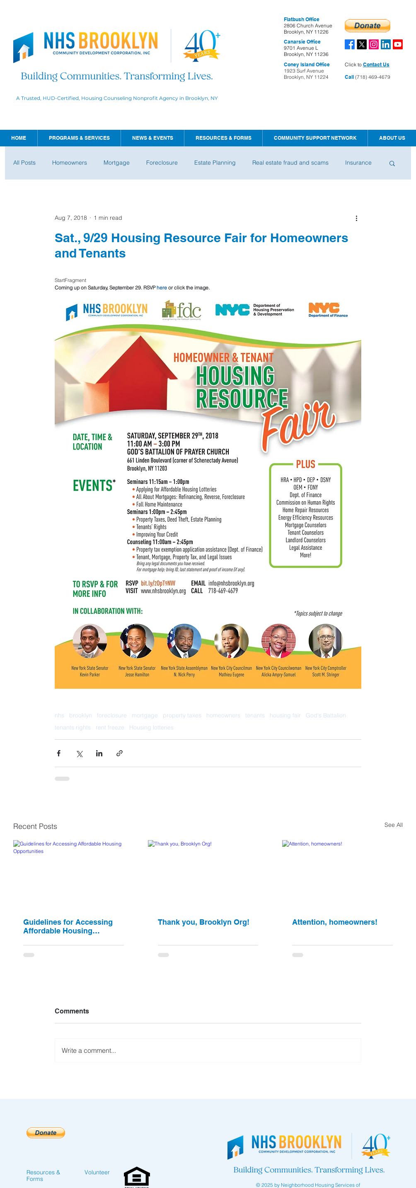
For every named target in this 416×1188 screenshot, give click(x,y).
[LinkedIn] (386, 44)
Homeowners (69, 162)
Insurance (358, 162)
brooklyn (80, 715)
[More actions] (356, 218)
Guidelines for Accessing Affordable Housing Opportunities (68, 926)
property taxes (182, 715)
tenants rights (73, 727)
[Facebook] (350, 44)
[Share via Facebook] (59, 753)
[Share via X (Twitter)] (79, 753)
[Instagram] (374, 44)
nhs (59, 715)
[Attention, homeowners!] (342, 874)
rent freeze (110, 727)
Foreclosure (162, 162)
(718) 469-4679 (372, 77)
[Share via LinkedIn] (99, 753)
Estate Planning (215, 162)
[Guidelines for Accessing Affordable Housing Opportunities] (73, 874)
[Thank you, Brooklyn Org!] (208, 874)
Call (349, 77)
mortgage (145, 715)
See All (394, 824)
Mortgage (117, 162)
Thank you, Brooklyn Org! (203, 922)
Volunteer (97, 1172)
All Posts (24, 162)
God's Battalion (326, 715)
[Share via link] (119, 753)
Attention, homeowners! (334, 922)
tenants (255, 715)
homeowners (223, 715)
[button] (152, 138)
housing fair (285, 715)
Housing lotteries (151, 727)
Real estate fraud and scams (290, 162)
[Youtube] (398, 44)
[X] (362, 44)
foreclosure (112, 715)
